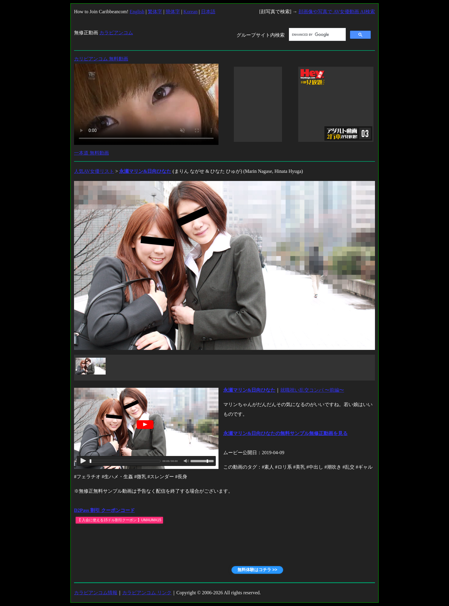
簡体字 (173, 11)
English (137, 11)
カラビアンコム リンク (147, 592)
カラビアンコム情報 (95, 592)
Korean (190, 11)
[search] (317, 34)
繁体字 (155, 11)
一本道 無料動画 (91, 152)
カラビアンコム (116, 32)
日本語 (208, 11)
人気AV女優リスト (94, 171)
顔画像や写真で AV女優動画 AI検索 (337, 11)
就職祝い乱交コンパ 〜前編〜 (312, 390)
